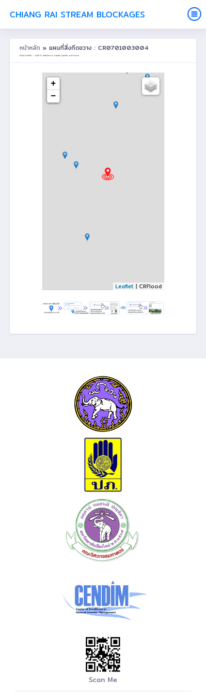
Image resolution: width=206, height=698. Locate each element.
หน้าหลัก (31, 47)
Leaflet (124, 286)
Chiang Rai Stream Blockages (77, 14)
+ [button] (53, 83)
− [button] (53, 96)
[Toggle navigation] (194, 14)
